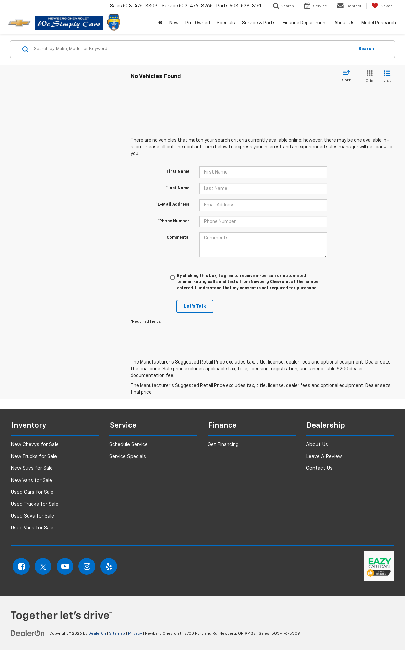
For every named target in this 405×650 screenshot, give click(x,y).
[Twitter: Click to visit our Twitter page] (43, 566)
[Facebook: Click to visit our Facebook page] (21, 566)
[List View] (387, 77)
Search (366, 49)
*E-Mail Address (172, 205)
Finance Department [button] (305, 23)
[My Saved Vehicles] (382, 6)
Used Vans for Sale (32, 527)
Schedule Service (128, 444)
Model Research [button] (378, 23)
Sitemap (117, 634)
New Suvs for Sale (32, 468)
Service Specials (127, 456)
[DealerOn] (28, 633)
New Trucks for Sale (34, 456)
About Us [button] (344, 23)
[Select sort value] (348, 76)
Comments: (178, 238)
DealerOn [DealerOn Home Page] (97, 634)
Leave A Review (324, 456)
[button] (160, 23)
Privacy (135, 634)
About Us (317, 444)
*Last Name (177, 188)
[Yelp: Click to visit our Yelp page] (108, 566)
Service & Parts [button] (259, 23)
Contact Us (319, 468)
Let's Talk (195, 306)
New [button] (174, 23)
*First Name (177, 172)
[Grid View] (368, 77)
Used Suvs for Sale (32, 516)
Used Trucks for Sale (34, 504)
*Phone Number (173, 221)
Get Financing (223, 444)
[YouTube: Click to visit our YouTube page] (65, 566)
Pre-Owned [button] (197, 23)
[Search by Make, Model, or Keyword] (193, 49)
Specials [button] (226, 23)
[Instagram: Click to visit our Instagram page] (86, 566)
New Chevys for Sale (35, 444)
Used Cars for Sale (32, 492)
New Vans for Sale (31, 480)
